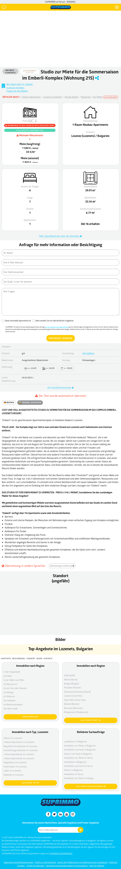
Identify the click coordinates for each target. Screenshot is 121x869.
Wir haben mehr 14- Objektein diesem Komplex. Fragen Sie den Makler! (19, 87)
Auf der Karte (111, 97)
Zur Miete (97, 96)
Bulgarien (86, 96)
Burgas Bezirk (71, 96)
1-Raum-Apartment (30, 96)
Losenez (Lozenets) (52, 96)
